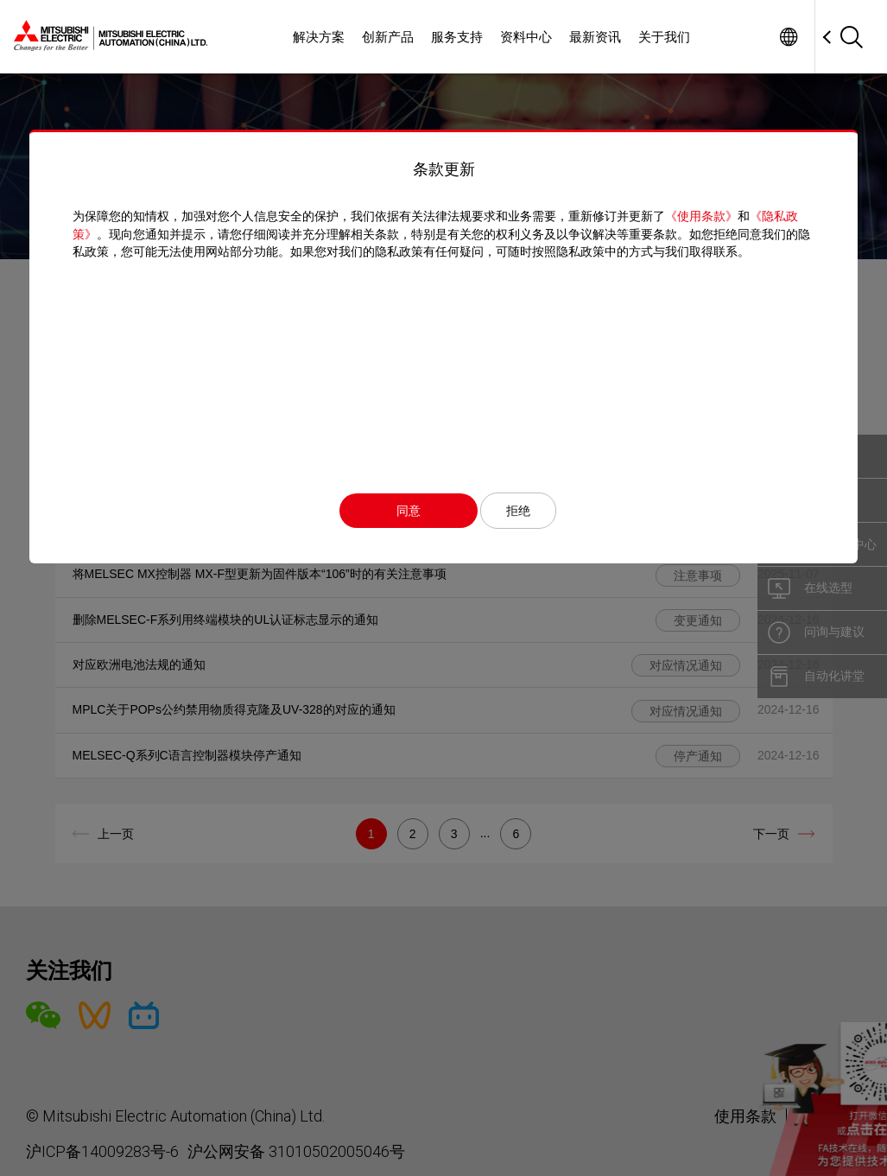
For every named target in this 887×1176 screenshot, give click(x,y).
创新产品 (388, 36)
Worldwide (788, 36)
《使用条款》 (701, 216)
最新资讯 (595, 36)
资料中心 (526, 36)
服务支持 (457, 36)
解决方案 (319, 36)
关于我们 (664, 36)
